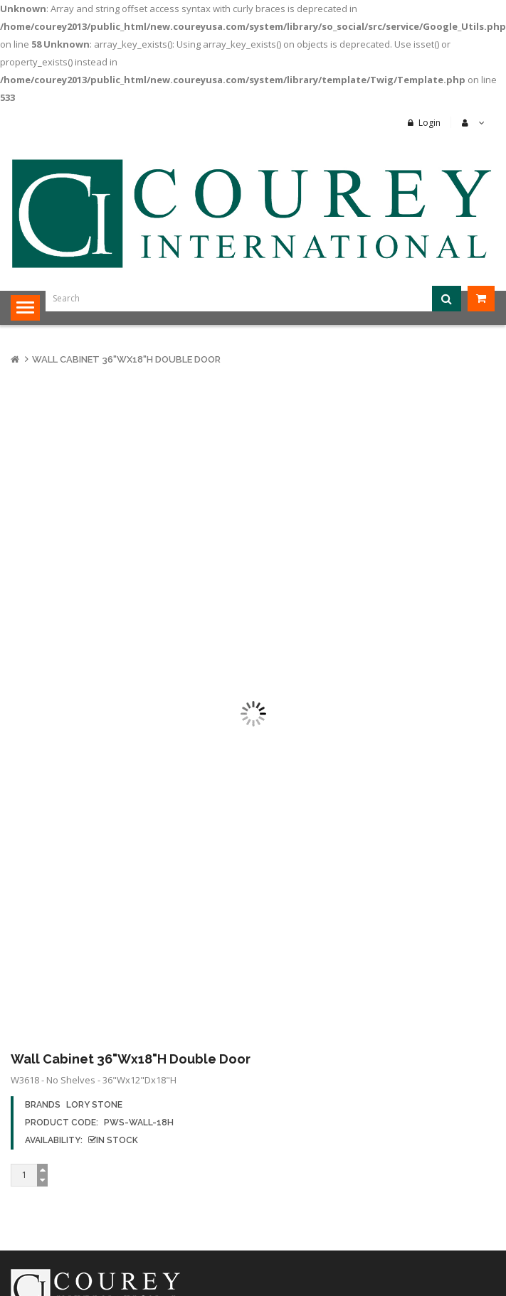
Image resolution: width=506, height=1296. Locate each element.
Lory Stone (94, 1105)
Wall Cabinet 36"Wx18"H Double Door (126, 359)
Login (429, 123)
